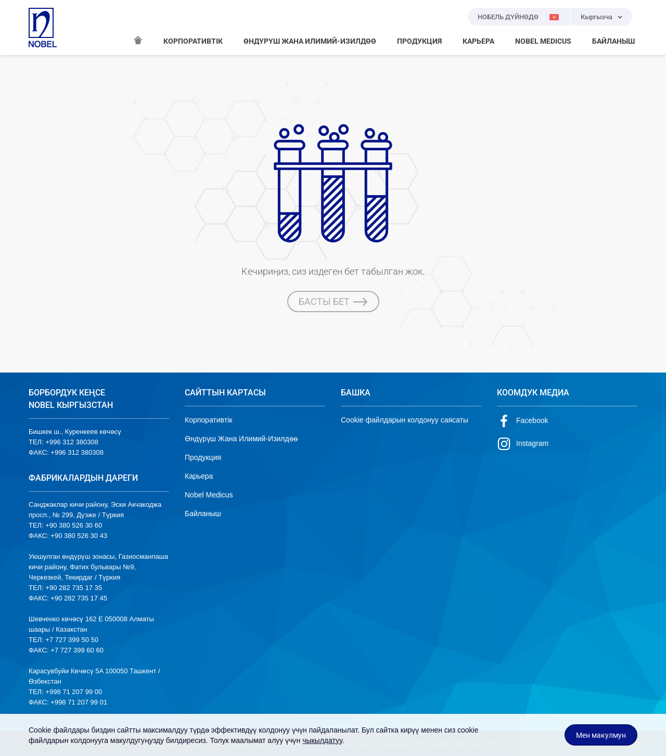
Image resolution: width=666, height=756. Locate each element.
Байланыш (203, 513)
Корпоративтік (208, 420)
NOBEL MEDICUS (543, 41)
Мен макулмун (601, 735)
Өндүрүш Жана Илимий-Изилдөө (241, 438)
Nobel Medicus (209, 495)
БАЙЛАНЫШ (613, 41)
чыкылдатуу (322, 740)
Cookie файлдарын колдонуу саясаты (404, 420)
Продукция (203, 457)
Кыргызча (596, 17)
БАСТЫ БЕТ (333, 302)
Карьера (199, 476)
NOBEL (43, 27)
